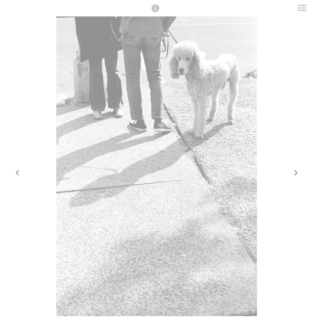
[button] (155, 12)
